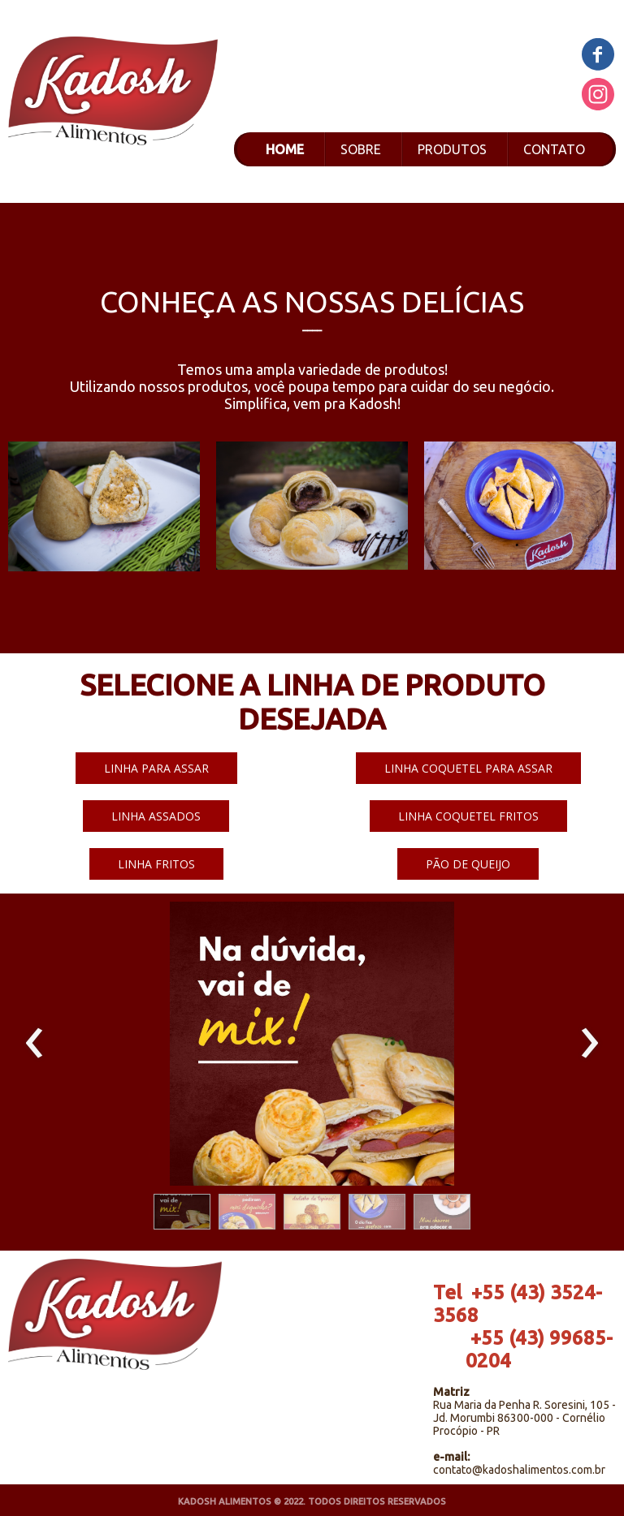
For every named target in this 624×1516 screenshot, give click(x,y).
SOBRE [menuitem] (360, 149)
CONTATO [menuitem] (554, 149)
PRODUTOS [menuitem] (452, 149)
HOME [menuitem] (285, 149)
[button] (156, 768)
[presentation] (34, 1044)
